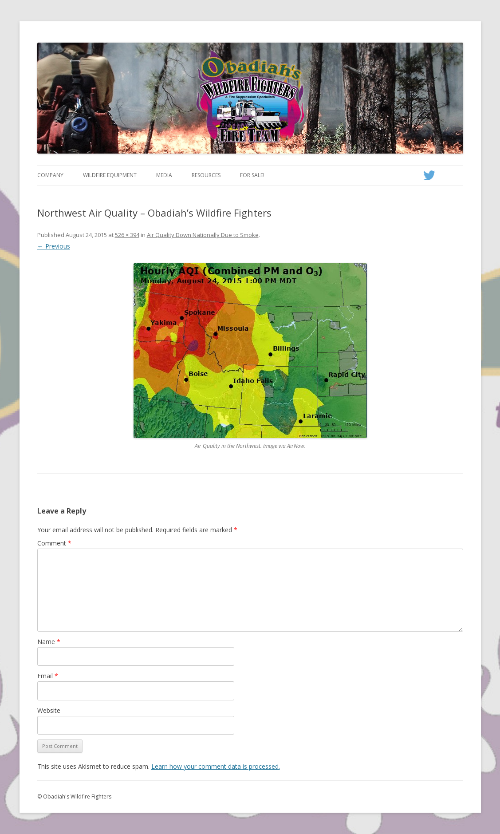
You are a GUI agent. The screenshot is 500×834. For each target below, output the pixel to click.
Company (50, 175)
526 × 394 (127, 235)
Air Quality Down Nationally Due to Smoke (203, 235)
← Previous (53, 246)
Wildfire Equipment (110, 175)
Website (48, 710)
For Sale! (252, 175)
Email (47, 676)
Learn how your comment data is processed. (215, 766)
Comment (54, 543)
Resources (206, 175)
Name (48, 641)
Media (164, 175)
